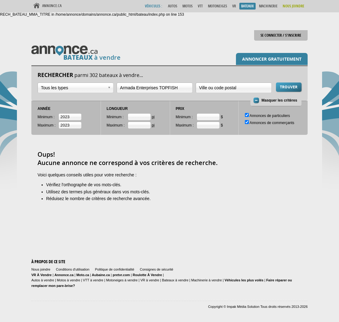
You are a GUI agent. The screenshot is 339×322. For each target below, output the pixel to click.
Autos (172, 6)
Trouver (288, 87)
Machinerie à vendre (206, 280)
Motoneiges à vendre (122, 280)
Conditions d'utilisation (73, 269)
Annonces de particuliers (269, 116)
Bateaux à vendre (175, 280)
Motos (187, 6)
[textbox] (151, 88)
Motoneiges (217, 6)
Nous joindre (40, 269)
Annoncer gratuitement (271, 59)
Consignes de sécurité (156, 269)
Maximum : (47, 125)
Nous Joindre (293, 6)
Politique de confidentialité (114, 269)
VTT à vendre (93, 280)
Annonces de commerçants (271, 123)
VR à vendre (149, 280)
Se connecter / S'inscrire (281, 35)
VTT (200, 6)
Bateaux (247, 6)
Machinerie (268, 6)
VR (234, 6)
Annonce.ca (52, 5)
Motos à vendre (68, 280)
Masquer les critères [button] (279, 100)
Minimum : (46, 117)
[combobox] (76, 88)
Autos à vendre (42, 280)
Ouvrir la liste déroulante (109, 87)
